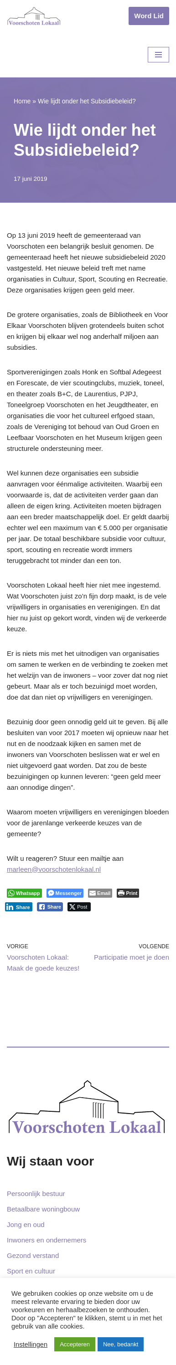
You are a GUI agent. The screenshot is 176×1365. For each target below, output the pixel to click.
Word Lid (149, 16)
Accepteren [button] (75, 1344)
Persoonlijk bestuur (36, 1193)
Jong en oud (26, 1224)
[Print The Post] (128, 893)
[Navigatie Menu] (158, 54)
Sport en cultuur (31, 1271)
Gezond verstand (33, 1255)
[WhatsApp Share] (24, 893)
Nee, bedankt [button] (120, 1344)
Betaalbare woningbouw (43, 1209)
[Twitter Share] (79, 906)
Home (22, 101)
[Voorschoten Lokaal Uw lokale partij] (34, 16)
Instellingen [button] (30, 1344)
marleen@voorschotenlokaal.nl (54, 869)
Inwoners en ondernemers (46, 1240)
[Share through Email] (100, 893)
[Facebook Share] (50, 906)
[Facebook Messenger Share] (65, 893)
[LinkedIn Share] (18, 906)
